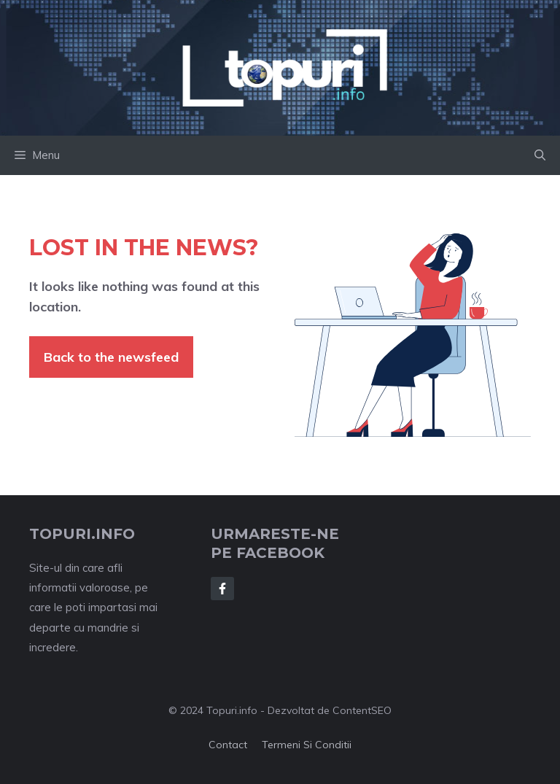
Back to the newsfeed (111, 357)
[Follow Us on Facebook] (222, 588)
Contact (228, 744)
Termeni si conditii (306, 744)
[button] (540, 155)
